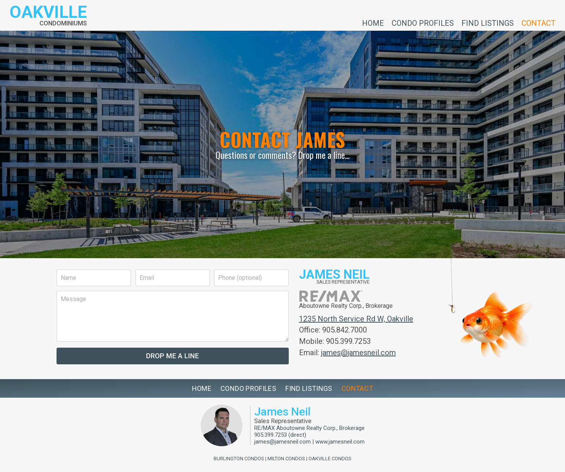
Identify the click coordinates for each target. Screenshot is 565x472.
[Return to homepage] (48, 15)
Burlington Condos (239, 458)
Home (373, 23)
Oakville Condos (329, 458)
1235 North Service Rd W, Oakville (356, 318)
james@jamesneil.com (358, 352)
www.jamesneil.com (340, 441)
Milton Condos (286, 458)
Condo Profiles (423, 23)
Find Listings (487, 23)
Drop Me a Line (172, 356)
